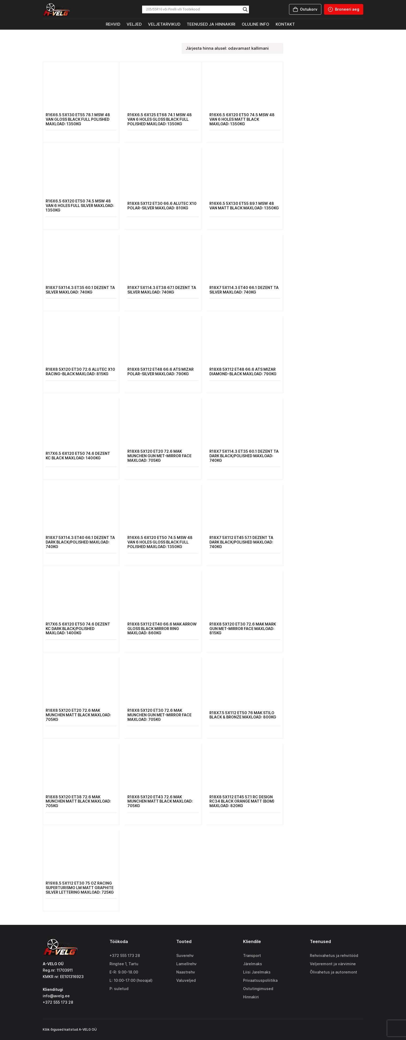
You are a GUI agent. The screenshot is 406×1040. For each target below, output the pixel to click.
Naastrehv (185, 972)
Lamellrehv (186, 963)
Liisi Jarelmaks (257, 972)
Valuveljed (186, 980)
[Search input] (193, 9)
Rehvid (113, 24)
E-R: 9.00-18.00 (124, 972)
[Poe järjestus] (232, 48)
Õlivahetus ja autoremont (333, 972)
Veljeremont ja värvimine (333, 963)
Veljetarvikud (164, 24)
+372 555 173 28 (125, 955)
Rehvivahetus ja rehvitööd (334, 955)
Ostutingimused (258, 988)
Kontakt (285, 24)
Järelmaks (252, 963)
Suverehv (185, 955)
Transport (252, 955)
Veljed (134, 24)
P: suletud (119, 988)
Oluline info (255, 24)
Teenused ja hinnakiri (211, 24)
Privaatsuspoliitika (260, 980)
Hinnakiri (251, 997)
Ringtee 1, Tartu (124, 963)
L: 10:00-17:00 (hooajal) (131, 980)
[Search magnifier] (245, 9)
